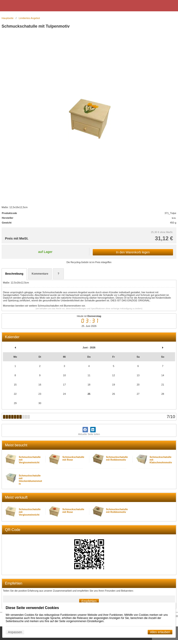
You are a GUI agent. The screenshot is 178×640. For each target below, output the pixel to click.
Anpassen (15, 632)
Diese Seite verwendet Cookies (32, 608)
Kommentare (40, 273)
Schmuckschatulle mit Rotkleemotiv (117, 458)
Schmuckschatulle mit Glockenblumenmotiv (30, 479)
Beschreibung (14, 273)
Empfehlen (89, 601)
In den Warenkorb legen (133, 252)
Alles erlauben (160, 632)
